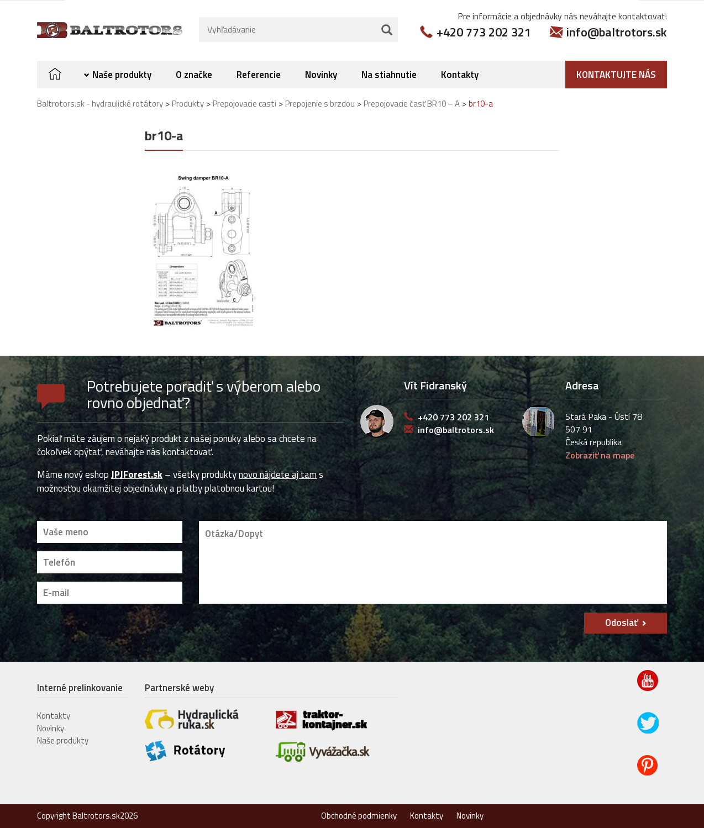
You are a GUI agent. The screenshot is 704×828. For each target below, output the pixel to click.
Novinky (321, 74)
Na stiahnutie (389, 74)
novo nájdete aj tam (278, 474)
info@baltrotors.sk (616, 31)
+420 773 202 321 (484, 31)
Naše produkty (121, 74)
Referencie (259, 74)
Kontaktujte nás (616, 74)
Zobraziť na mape (599, 454)
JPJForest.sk (136, 474)
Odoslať (621, 622)
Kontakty (460, 74)
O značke (194, 74)
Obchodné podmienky (359, 815)
